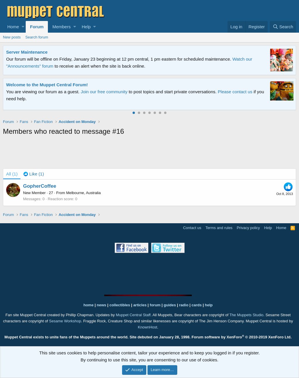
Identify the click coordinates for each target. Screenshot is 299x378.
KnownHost (147, 327)
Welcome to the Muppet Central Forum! (47, 84)
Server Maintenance (27, 52)
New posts (12, 37)
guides (170, 305)
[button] (23, 27)
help (209, 305)
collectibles (119, 305)
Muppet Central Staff (133, 315)
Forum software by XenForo (242, 337)
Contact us (192, 228)
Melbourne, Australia (83, 193)
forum (155, 305)
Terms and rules (219, 228)
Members (61, 26)
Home (13, 26)
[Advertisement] (149, 153)
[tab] (33, 174)
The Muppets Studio (246, 315)
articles (140, 305)
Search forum (36, 37)
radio (183, 305)
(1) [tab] (12, 173)
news (101, 305)
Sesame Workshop (65, 321)
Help (86, 26)
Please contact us (235, 91)
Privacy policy (248, 228)
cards (197, 305)
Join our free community (104, 91)
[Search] (283, 27)
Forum (37, 26)
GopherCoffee (39, 186)
